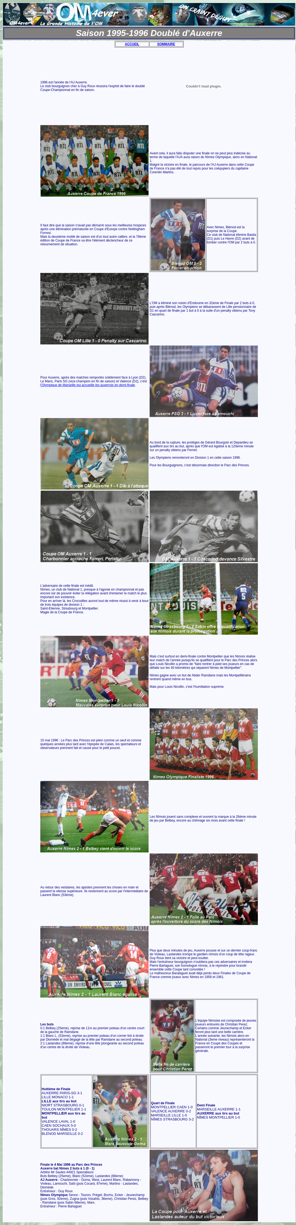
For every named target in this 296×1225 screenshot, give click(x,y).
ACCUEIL (132, 44)
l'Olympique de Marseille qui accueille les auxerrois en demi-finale (87, 385)
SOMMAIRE (166, 44)
